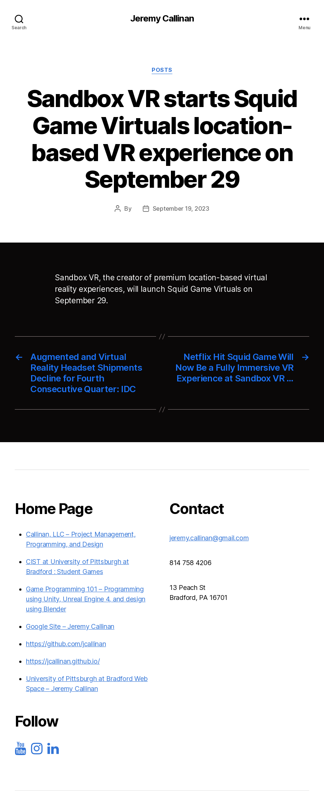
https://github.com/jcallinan (66, 644)
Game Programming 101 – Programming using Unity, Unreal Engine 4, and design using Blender (85, 599)
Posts (162, 70)
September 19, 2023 (181, 208)
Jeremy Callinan (161, 18)
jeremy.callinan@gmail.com (209, 538)
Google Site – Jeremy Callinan (70, 626)
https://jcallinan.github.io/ (62, 661)
